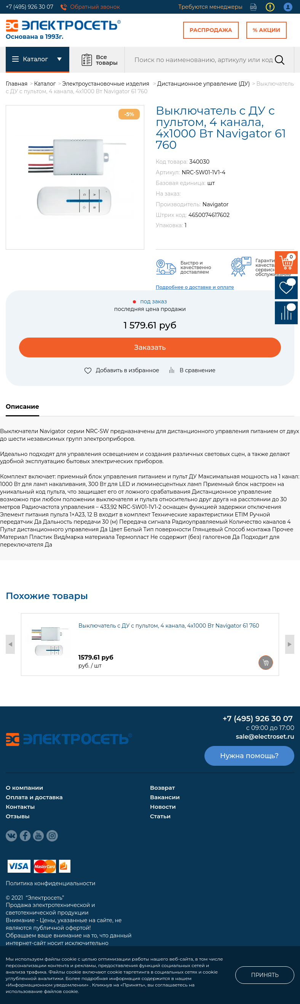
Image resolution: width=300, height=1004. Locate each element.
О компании (24, 787)
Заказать (150, 347)
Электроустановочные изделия (106, 83)
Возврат (162, 787)
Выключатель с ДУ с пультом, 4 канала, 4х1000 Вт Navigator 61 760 (168, 625)
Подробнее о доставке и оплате (195, 287)
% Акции (266, 30)
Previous (10, 644)
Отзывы (18, 816)
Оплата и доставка (34, 797)
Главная (16, 83)
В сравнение (191, 370)
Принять (265, 975)
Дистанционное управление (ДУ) (203, 83)
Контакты (20, 806)
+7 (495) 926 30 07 (29, 6)
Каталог (45, 83)
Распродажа (211, 30)
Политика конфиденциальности (51, 883)
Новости (163, 806)
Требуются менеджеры (211, 6)
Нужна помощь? (249, 756)
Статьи (160, 816)
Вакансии (165, 797)
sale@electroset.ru (265, 736)
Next (289, 644)
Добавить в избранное (122, 370)
